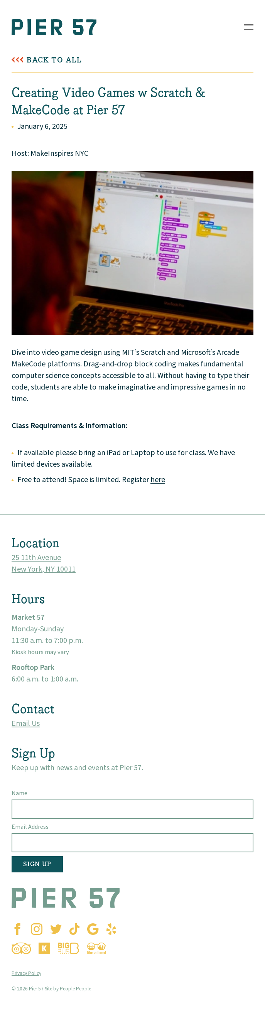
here (157, 479)
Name (19, 793)
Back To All (54, 60)
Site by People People (68, 988)
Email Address (30, 827)
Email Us (26, 723)
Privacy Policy (26, 973)
